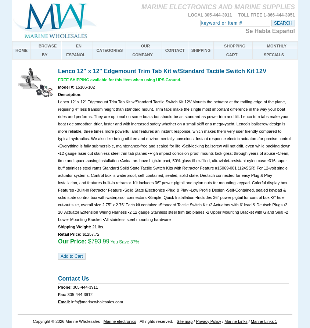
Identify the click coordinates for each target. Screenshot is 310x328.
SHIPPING (201, 50)
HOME (21, 50)
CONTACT (175, 50)
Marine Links (235, 321)
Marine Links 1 (264, 321)
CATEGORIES (109, 50)
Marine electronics (120, 321)
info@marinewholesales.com (97, 302)
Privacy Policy (208, 321)
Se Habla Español (270, 31)
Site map (184, 321)
